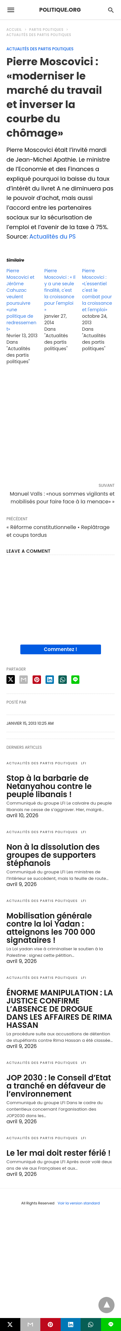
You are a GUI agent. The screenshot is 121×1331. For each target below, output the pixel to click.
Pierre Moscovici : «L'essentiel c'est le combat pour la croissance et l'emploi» (97, 290)
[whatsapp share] (62, 679)
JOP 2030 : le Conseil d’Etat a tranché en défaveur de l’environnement (58, 1085)
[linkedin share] (49, 679)
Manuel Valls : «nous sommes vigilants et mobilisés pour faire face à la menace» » (62, 497)
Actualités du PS (52, 236)
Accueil (14, 29)
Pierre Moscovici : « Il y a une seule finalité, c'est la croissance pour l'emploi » (60, 290)
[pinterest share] (37, 679)
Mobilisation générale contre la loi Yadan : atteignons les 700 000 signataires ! (50, 927)
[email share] (23, 679)
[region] (60, 425)
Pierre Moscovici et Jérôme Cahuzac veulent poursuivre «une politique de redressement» (21, 299)
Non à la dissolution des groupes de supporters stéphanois (53, 855)
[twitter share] (10, 679)
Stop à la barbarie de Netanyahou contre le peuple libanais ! (49, 786)
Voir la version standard (79, 1203)
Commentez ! (60, 649)
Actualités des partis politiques (38, 34)
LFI (83, 763)
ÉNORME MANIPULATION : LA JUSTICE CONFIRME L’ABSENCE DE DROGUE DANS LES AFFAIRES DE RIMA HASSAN (59, 1008)
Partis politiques (46, 29)
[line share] (75, 679)
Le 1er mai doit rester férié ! (58, 1153)
